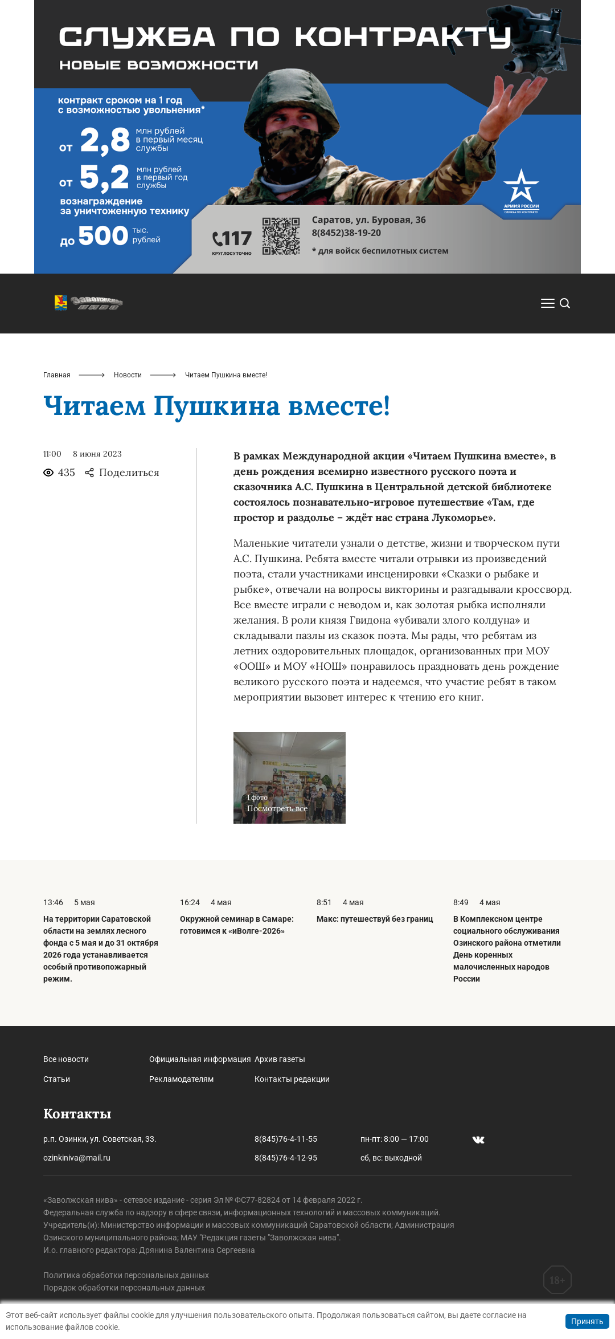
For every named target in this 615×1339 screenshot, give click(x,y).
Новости (128, 375)
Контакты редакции (292, 1079)
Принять (587, 1321)
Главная (57, 375)
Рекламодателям (181, 1079)
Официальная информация (200, 1059)
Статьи (56, 1079)
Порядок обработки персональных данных (124, 1287)
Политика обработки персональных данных (126, 1275)
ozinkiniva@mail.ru (76, 1157)
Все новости (66, 1059)
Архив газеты (280, 1059)
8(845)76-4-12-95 (286, 1157)
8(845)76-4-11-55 (286, 1138)
